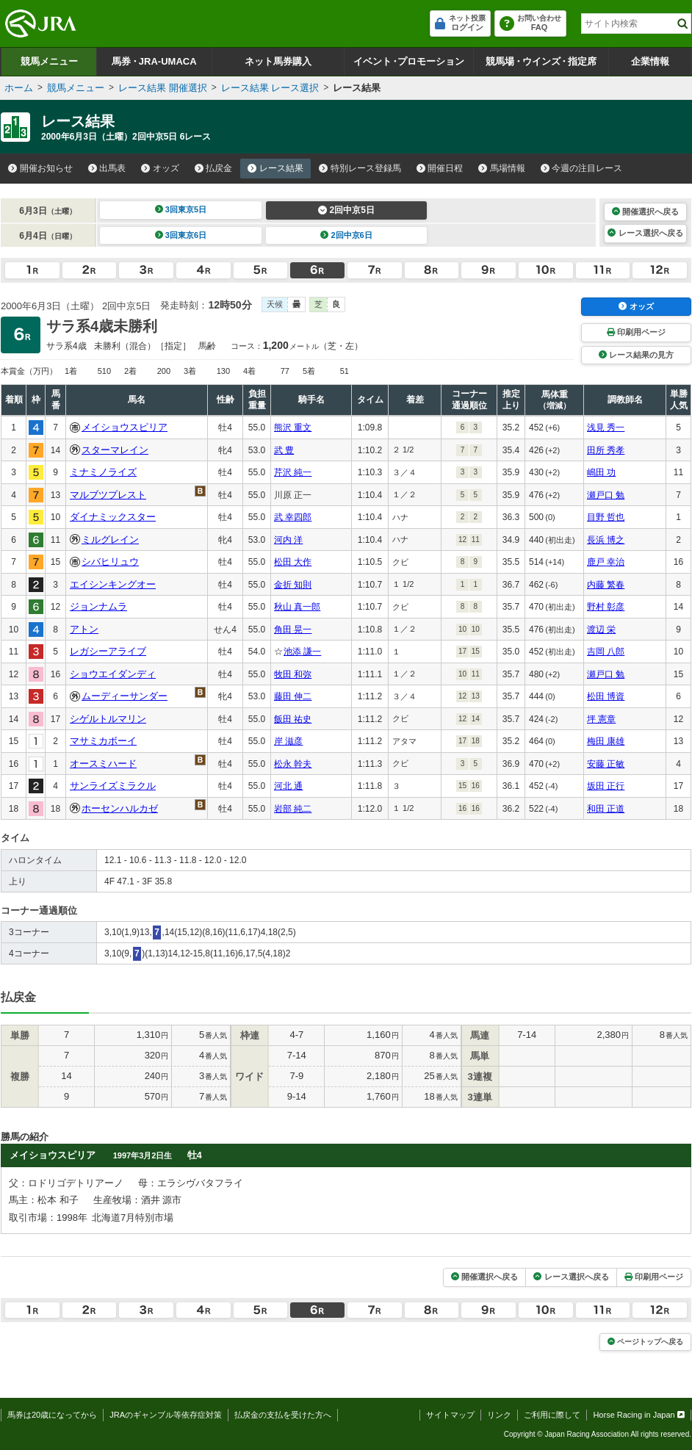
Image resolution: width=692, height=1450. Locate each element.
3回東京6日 (181, 235)
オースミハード (103, 763)
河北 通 (288, 786)
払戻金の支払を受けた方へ (282, 1414)
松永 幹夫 (292, 764)
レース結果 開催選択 (162, 87)
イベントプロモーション (408, 61)
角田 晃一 (292, 629)
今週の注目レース (582, 168)
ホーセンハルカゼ (120, 808)
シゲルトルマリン (108, 718)
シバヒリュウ (110, 561)
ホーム (18, 87)
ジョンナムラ (98, 606)
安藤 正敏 (605, 764)
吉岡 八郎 (605, 651)
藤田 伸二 (292, 696)
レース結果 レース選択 (270, 87)
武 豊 (284, 450)
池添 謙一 (302, 651)
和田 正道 (605, 809)
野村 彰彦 (605, 607)
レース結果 (275, 168)
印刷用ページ (636, 332)
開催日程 (440, 168)
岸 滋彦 (288, 741)
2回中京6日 (346, 235)
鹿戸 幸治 (605, 562)
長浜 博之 (605, 540)
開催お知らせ (40, 168)
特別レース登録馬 (360, 168)
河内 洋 (288, 540)
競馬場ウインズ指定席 (541, 61)
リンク (499, 1414)
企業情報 (650, 61)
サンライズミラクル (113, 785)
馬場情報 (501, 168)
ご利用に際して (552, 1414)
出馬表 (107, 168)
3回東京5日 (181, 209)
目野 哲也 (605, 517)
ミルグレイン (110, 539)
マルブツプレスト (108, 494)
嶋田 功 (601, 472)
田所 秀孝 (605, 450)
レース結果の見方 (636, 354)
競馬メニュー (49, 61)
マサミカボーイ (103, 740)
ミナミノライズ (103, 471)
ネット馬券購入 (278, 61)
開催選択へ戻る (645, 211)
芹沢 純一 (292, 472)
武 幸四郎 (292, 517)
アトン (84, 629)
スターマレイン (115, 449)
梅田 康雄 (605, 741)
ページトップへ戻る (645, 1342)
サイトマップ (450, 1414)
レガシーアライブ (108, 651)
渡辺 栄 (601, 629)
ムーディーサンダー (124, 695)
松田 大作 (292, 562)
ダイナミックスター (113, 516)
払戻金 (214, 168)
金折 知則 (292, 585)
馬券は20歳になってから (52, 1414)
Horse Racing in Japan (639, 1414)
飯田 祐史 (292, 719)
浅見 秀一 (605, 427)
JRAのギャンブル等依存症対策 (165, 1414)
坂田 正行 (605, 786)
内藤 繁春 (605, 585)
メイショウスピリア (124, 427)
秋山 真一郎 (297, 607)
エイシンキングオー (113, 584)
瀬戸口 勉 (605, 495)
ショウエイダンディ (113, 673)
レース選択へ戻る (645, 232)
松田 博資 (605, 696)
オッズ (160, 168)
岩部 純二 (292, 809)
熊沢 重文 (292, 427)
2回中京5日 (346, 210)
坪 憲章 (601, 719)
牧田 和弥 (292, 674)
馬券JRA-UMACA (154, 61)
